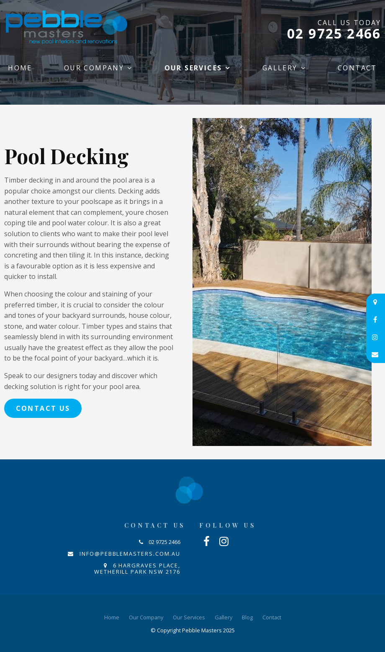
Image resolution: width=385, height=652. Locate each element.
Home (20, 67)
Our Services (193, 67)
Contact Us (43, 408)
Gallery (280, 67)
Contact (357, 67)
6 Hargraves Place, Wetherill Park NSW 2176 (137, 568)
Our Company (94, 67)
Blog (247, 617)
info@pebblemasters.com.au (130, 553)
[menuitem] (111, 617)
